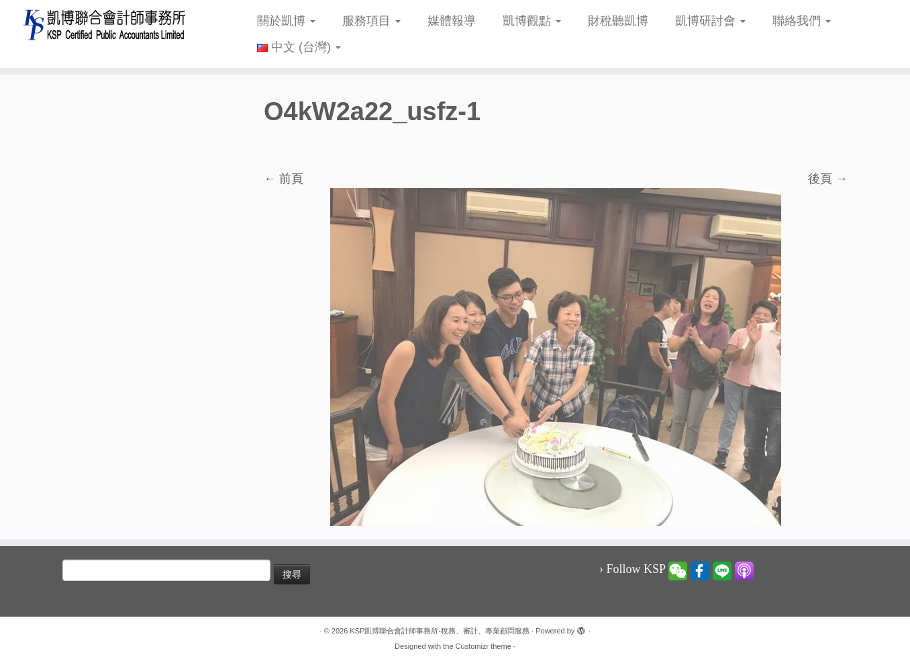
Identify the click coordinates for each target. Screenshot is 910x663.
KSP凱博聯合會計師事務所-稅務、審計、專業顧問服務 (439, 631)
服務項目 (371, 21)
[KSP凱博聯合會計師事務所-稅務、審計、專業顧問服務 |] (105, 24)
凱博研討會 (710, 21)
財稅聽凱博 (618, 21)
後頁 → (828, 178)
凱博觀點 (532, 21)
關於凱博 (286, 21)
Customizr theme (483, 646)
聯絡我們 (801, 21)
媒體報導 (451, 21)
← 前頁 (283, 178)
